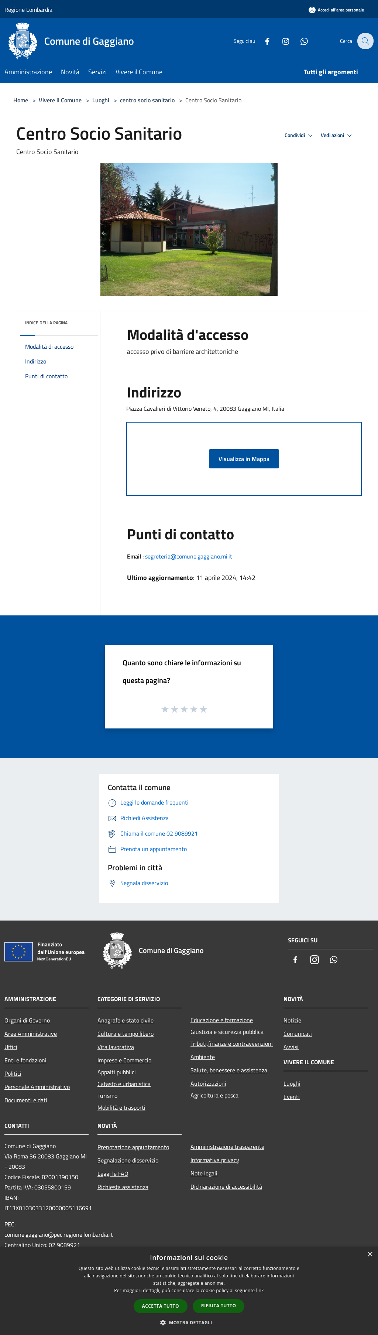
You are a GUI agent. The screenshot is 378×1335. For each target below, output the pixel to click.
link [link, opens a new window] (260, 1290)
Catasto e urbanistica (124, 1083)
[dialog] (189, 1291)
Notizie (292, 1020)
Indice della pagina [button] (46, 322)
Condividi (300, 135)
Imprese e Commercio (124, 1060)
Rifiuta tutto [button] (218, 1305)
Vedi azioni (337, 135)
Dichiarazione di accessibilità (226, 1186)
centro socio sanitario (147, 100)
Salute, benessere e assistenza (228, 1070)
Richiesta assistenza (122, 1186)
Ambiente (202, 1056)
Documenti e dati (25, 1100)
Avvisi (291, 1046)
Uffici (10, 1046)
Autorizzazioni (208, 1083)
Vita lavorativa (115, 1046)
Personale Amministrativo (37, 1086)
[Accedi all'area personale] (336, 9)
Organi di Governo (27, 1020)
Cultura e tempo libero (125, 1033)
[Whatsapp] (299, 41)
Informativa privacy (214, 1159)
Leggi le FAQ (112, 1173)
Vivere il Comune (61, 100)
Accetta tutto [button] (160, 1306)
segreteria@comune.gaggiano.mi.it (188, 556)
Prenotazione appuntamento (133, 1147)
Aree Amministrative (30, 1033)
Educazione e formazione (221, 1019)
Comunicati (298, 1033)
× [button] (369, 1254)
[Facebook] (262, 41)
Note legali (203, 1173)
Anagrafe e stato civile (125, 1020)
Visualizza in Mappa (244, 458)
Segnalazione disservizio (127, 1160)
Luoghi (100, 100)
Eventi (292, 1096)
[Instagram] (280, 41)
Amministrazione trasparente (227, 1146)
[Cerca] (365, 41)
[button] (189, 1322)
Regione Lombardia (28, 9)
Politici (12, 1073)
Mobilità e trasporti (121, 1107)
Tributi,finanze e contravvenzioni (231, 1043)
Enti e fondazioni (25, 1060)
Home (20, 100)
